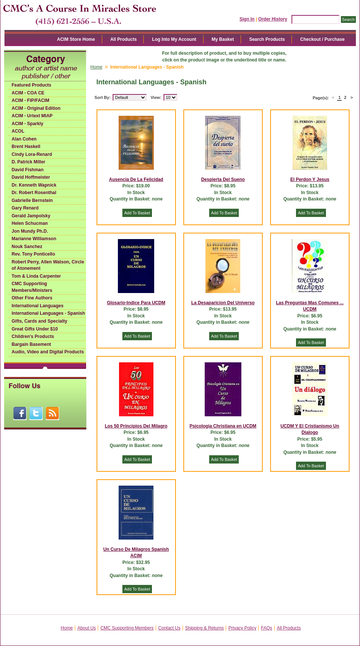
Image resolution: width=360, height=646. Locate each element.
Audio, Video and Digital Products (48, 351)
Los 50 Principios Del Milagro (136, 426)
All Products (123, 39)
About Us (86, 628)
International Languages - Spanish (48, 313)
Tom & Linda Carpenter (36, 276)
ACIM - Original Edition (36, 108)
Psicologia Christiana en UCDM (222, 426)
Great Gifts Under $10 (35, 329)
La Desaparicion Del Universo (222, 302)
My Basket (223, 39)
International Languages (38, 305)
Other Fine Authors (32, 298)
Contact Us (169, 628)
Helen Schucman (30, 223)
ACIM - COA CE (28, 93)
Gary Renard (25, 208)
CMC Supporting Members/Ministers (32, 287)
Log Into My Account (174, 39)
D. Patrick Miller (28, 161)
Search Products (267, 39)
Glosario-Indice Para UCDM (136, 302)
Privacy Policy (242, 628)
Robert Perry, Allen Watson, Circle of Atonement (48, 265)
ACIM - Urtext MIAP (32, 115)
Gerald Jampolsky (31, 215)
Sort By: (103, 97)
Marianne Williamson (34, 238)
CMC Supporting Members (126, 628)
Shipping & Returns (204, 628)
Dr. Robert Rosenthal (34, 192)
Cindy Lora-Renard (32, 154)
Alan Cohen (24, 139)
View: (155, 97)
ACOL (18, 131)
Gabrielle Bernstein (32, 200)
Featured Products (31, 85)
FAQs (266, 628)
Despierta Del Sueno (223, 179)
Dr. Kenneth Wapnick (34, 185)
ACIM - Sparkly (27, 123)
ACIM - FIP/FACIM (30, 100)
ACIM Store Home (76, 39)
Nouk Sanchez (27, 246)
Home (97, 67)
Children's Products (33, 336)
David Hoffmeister (31, 177)
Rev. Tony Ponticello (33, 254)
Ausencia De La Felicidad (136, 179)
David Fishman (27, 169)
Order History (272, 19)
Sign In (247, 19)
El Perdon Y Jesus (309, 179)
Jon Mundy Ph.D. (30, 231)
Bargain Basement (31, 344)
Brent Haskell (26, 146)
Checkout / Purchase (322, 39)
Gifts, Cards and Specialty (39, 321)
